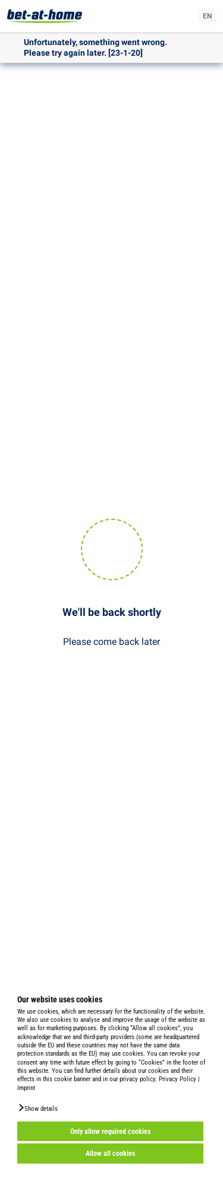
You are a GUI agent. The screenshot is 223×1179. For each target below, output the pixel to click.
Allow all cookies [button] (110, 1153)
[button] (37, 1108)
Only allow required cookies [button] (110, 1131)
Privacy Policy (177, 1079)
